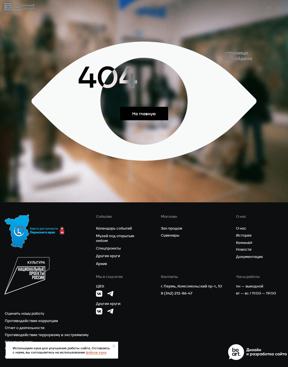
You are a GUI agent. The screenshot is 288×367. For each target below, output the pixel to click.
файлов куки (96, 352)
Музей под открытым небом (115, 238)
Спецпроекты (108, 248)
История (243, 235)
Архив (101, 263)
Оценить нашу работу (24, 313)
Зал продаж (171, 228)
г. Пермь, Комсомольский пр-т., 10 (191, 286)
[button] (279, 8)
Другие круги (108, 255)
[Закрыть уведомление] (114, 346)
